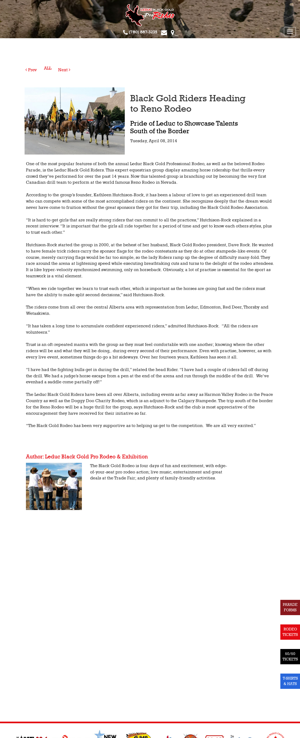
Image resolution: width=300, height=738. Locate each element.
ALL (47, 68)
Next (64, 70)
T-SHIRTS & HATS (290, 681)
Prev (31, 70)
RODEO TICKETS (290, 632)
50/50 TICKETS (290, 656)
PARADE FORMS (290, 607)
